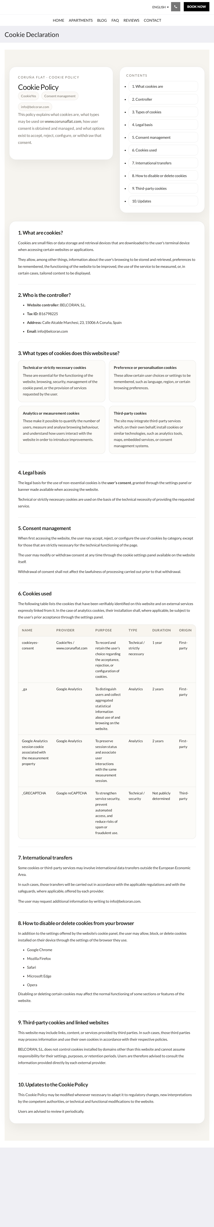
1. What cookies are (147, 86)
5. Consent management (151, 137)
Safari (31, 967)
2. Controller (142, 99)
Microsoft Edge (39, 976)
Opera (32, 985)
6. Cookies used (144, 150)
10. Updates (141, 201)
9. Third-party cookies (149, 188)
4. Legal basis (142, 124)
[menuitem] (58, 20)
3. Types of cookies (146, 112)
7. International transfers (152, 163)
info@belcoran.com (52, 331)
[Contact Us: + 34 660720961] (175, 6)
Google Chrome (39, 949)
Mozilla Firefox (39, 958)
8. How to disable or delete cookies (159, 175)
